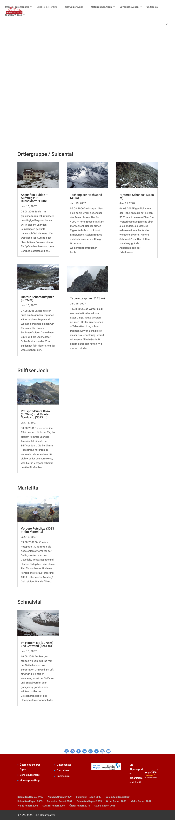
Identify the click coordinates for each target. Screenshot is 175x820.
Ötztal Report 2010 (79, 805)
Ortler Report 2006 (116, 801)
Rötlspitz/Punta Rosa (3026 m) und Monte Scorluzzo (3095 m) (35, 414)
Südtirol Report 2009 (53, 805)
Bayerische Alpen (129, 7)
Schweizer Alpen (74, 7)
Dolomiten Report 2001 (118, 797)
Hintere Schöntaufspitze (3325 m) (37, 298)
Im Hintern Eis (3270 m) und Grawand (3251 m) (37, 644)
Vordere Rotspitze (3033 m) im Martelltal (37, 530)
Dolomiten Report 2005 (89, 801)
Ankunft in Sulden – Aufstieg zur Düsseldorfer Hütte (34, 198)
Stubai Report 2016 (104, 805)
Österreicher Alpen (101, 7)
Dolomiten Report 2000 (88, 797)
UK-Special (152, 7)
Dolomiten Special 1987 (30, 797)
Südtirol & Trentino (47, 7)
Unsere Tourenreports (17, 7)
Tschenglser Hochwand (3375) (86, 196)
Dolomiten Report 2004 (59, 801)
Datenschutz (64, 764)
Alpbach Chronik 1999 (60, 797)
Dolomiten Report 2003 (30, 801)
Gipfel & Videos (13, 15)
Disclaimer (63, 770)
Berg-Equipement (29, 774)
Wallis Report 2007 (141, 801)
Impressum (63, 776)
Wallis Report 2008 (27, 805)
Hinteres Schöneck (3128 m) (136, 196)
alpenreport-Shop (29, 780)
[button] (66, 751)
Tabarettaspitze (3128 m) (87, 298)
